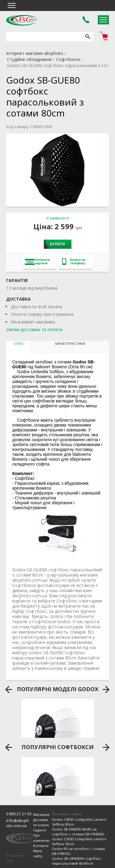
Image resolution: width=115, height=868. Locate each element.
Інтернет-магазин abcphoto (34, 53)
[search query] (44, 37)
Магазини (41, 814)
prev (8, 689)
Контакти (40, 845)
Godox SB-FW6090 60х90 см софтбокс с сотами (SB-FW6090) (78, 831)
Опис (19, 343)
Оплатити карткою (37, 261)
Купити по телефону (74, 261)
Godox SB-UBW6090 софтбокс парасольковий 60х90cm (76, 861)
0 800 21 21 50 (18, 813)
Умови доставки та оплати (34, 329)
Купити (57, 244)
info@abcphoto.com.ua (17, 823)
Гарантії (39, 830)
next (106, 689)
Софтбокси (68, 59)
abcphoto (21, 20)
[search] (88, 36)
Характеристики (70, 343)
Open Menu (103, 19)
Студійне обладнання (29, 59)
